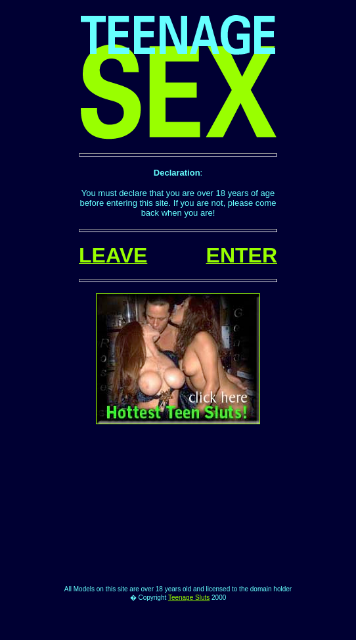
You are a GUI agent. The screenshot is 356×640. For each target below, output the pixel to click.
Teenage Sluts (189, 625)
